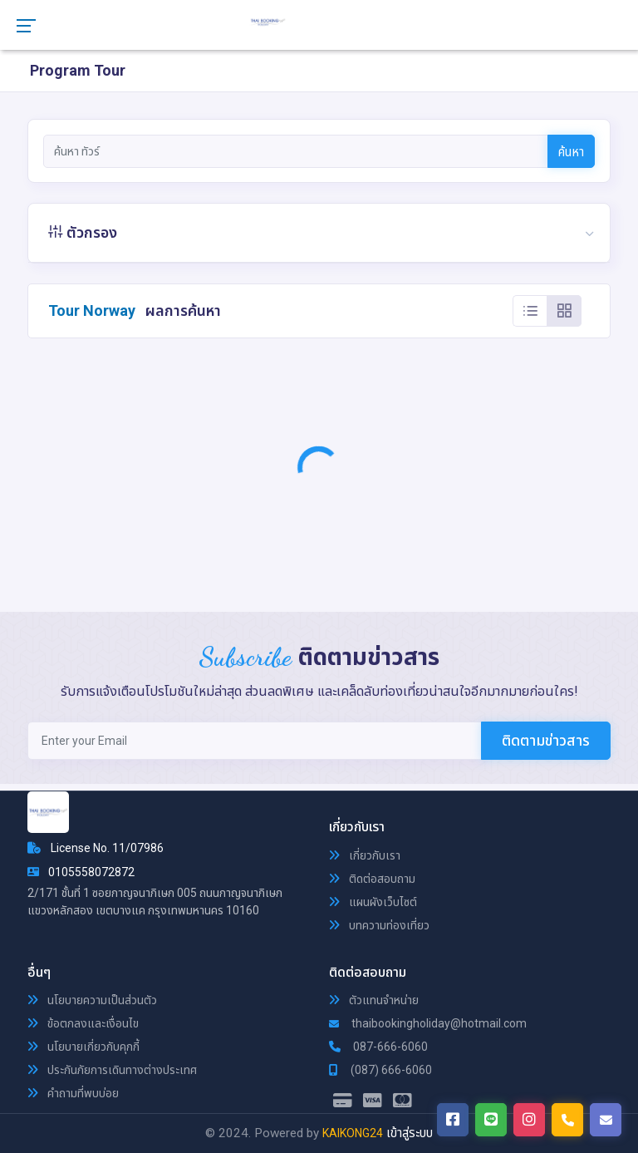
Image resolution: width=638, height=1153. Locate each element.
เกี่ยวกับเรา (364, 855)
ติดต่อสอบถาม (372, 878)
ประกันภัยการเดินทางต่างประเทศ (112, 1070)
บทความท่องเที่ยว (379, 925)
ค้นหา (571, 152)
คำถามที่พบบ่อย (73, 1093)
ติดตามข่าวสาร (546, 740)
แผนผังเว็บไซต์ (373, 902)
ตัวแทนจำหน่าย (374, 1000)
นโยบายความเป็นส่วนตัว (92, 1000)
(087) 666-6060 (380, 1070)
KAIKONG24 (352, 1133)
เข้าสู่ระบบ (409, 1133)
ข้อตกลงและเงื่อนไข (83, 1023)
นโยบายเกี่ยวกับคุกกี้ (83, 1046)
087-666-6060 (378, 1046)
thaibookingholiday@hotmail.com (428, 1023)
